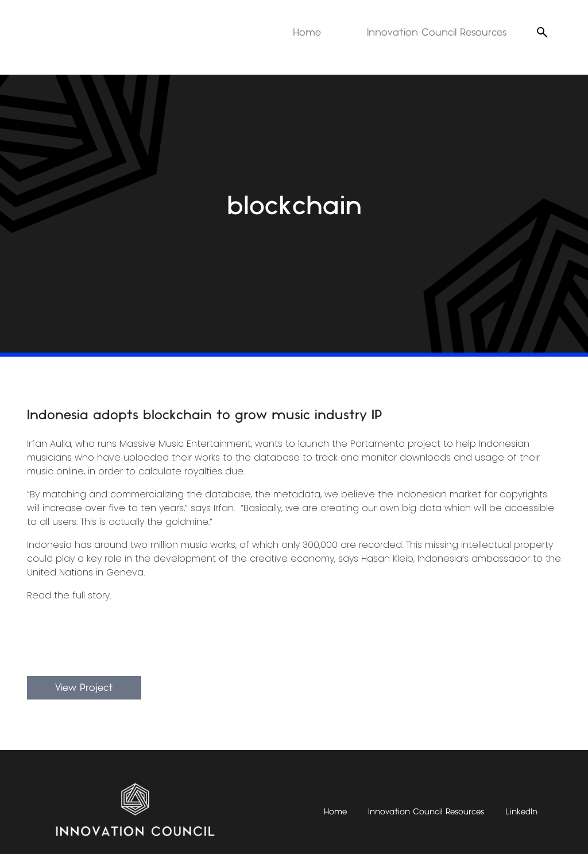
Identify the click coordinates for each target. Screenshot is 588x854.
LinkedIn (521, 812)
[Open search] (542, 32)
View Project (84, 688)
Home (307, 32)
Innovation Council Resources (436, 32)
